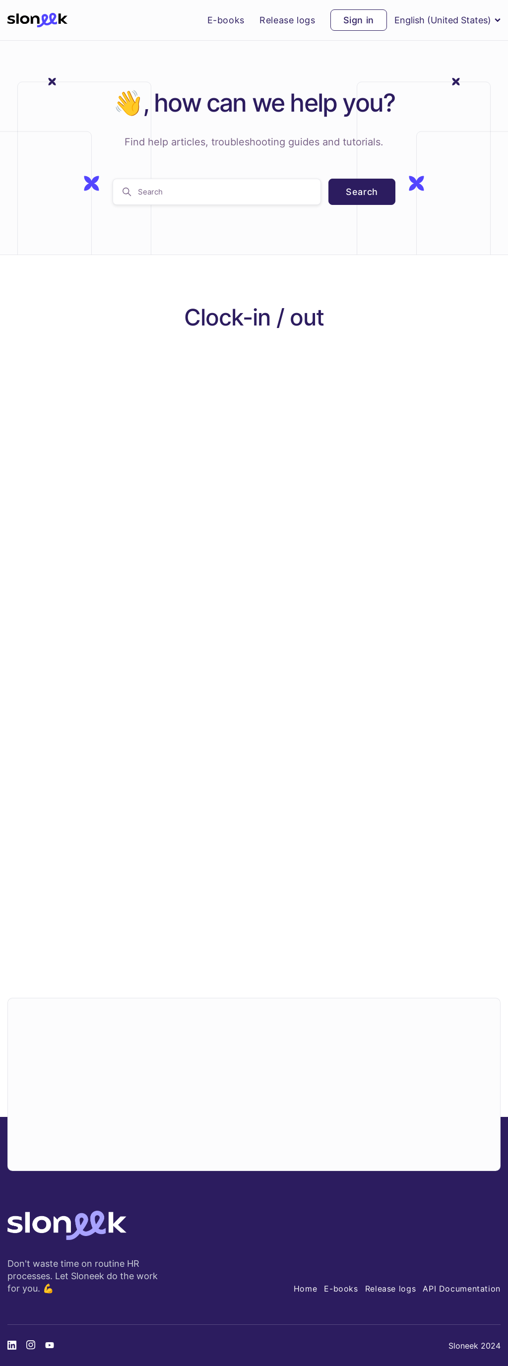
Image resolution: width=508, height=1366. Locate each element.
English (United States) (447, 20)
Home (306, 1289)
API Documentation (462, 1289)
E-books (226, 20)
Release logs (287, 20)
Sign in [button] (358, 20)
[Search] (217, 192)
